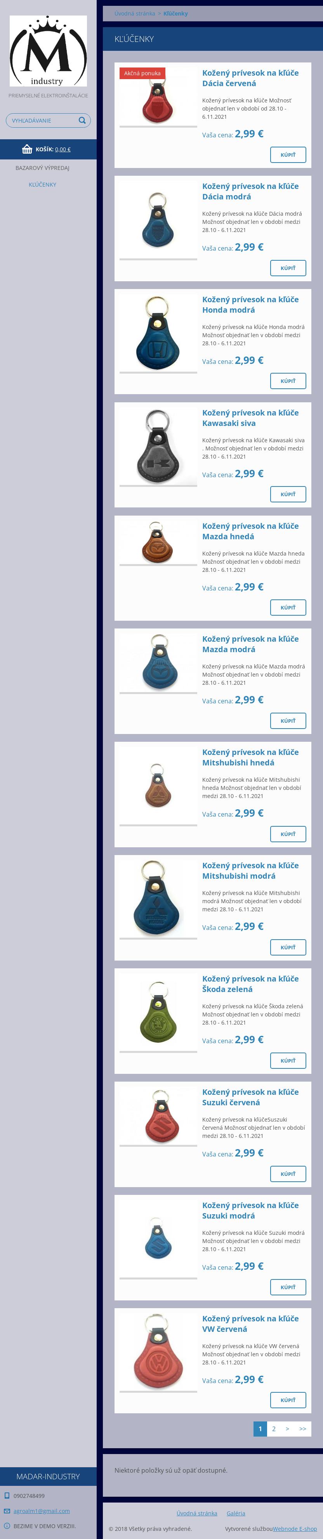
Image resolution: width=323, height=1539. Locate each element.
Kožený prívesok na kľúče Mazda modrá (250, 644)
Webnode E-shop (295, 1528)
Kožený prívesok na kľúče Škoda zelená (250, 983)
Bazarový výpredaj (42, 167)
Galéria (236, 1513)
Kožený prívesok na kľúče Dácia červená (250, 78)
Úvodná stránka (135, 13)
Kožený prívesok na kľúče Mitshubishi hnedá (250, 757)
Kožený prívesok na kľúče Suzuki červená (250, 1097)
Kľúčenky (42, 184)
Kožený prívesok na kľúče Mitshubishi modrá (250, 870)
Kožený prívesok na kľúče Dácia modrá (250, 191)
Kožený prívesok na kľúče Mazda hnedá (250, 531)
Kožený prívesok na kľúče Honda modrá (250, 304)
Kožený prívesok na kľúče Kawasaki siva (250, 417)
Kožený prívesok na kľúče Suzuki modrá (250, 1210)
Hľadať (83, 120)
